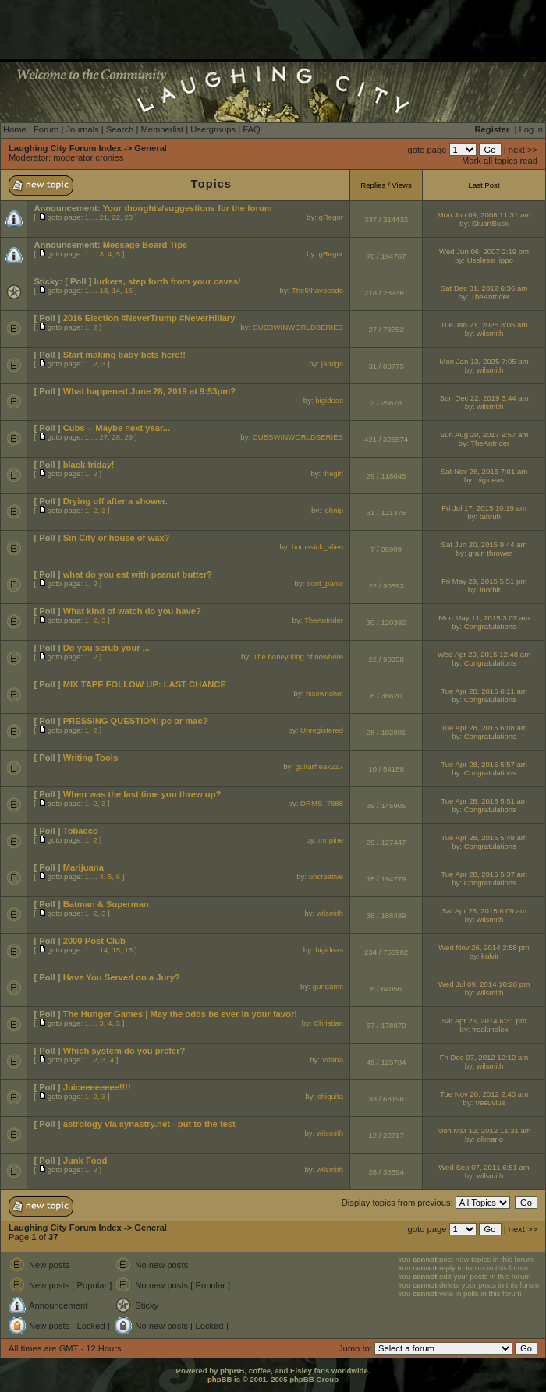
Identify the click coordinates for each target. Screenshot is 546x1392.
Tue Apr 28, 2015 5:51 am (484, 801)
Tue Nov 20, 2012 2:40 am (484, 1094)
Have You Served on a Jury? (121, 977)
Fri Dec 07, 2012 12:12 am (484, 1057)
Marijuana (83, 867)
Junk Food (85, 1160)
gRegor (331, 217)
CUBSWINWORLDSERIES (298, 327)
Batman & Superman (106, 904)
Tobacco (80, 831)
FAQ (251, 129)
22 (116, 217)
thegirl (333, 473)
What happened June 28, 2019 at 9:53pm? (149, 391)
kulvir (489, 956)
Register (492, 129)
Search (119, 129)
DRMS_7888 (321, 803)
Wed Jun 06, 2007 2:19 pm (484, 251)
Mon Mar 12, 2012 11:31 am (484, 1130)
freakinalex (490, 1029)
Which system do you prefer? (124, 1050)
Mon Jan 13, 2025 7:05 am (483, 361)
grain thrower (490, 553)
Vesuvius (490, 1102)
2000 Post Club (94, 940)
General (150, 148)
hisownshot (324, 693)
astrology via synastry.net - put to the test (149, 1124)
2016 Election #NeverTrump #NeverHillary (149, 318)
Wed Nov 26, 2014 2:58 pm (484, 947)
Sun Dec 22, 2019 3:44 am (483, 398)
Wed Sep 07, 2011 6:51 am (484, 1167)
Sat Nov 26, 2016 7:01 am (484, 471)
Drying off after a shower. (115, 501)
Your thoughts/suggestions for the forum (186, 208)
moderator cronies (88, 157)
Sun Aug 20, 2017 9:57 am (484, 434)
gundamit (328, 986)
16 (128, 949)
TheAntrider (489, 296)
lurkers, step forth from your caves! (167, 281)
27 (103, 437)
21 (103, 217)
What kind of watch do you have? (132, 611)
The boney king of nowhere (298, 656)
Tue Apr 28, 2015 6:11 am (484, 691)
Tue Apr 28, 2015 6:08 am (484, 727)
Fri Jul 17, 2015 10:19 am (483, 507)
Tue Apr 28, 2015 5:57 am (484, 764)
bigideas (329, 400)
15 (128, 290)
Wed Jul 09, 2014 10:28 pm (484, 984)
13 (103, 290)
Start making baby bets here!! (124, 354)
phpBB (219, 1379)
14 (116, 290)
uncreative (326, 876)
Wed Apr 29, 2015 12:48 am (484, 654)
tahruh (490, 516)
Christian (328, 1023)
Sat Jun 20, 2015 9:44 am (484, 544)
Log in (531, 129)
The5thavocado (317, 290)
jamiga (332, 363)
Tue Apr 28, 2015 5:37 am (484, 874)
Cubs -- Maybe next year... (116, 428)
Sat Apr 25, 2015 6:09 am (483, 910)
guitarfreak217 (319, 766)
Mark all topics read (499, 160)
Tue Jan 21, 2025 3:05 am (484, 324)
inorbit (490, 589)
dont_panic (325, 583)
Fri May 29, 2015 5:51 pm (483, 581)
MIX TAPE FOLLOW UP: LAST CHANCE (144, 684)
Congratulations (490, 626)
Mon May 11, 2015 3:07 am (484, 617)
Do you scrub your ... (106, 647)
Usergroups (213, 129)
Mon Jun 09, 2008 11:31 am (484, 214)
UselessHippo (490, 260)
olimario (490, 1139)
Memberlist (161, 129)
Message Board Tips (145, 244)
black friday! (89, 464)
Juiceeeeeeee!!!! (97, 1087)
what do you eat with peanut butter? (137, 574)
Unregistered (321, 730)
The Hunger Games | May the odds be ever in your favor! (180, 1014)
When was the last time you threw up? (142, 794)
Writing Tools (90, 757)
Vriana (332, 1059)
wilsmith (490, 333)
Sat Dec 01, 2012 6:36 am (484, 288)
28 (116, 437)
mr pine (330, 840)
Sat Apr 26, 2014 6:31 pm (483, 1020)
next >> (523, 149)
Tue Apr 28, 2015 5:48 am (484, 837)
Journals (82, 129)
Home (15, 129)
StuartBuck (490, 223)
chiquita (330, 1096)
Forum (46, 129)
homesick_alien (317, 546)
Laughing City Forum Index (65, 148)
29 (128, 437)
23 (128, 217)
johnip (333, 510)
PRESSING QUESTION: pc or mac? (135, 721)
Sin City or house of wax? (116, 537)
